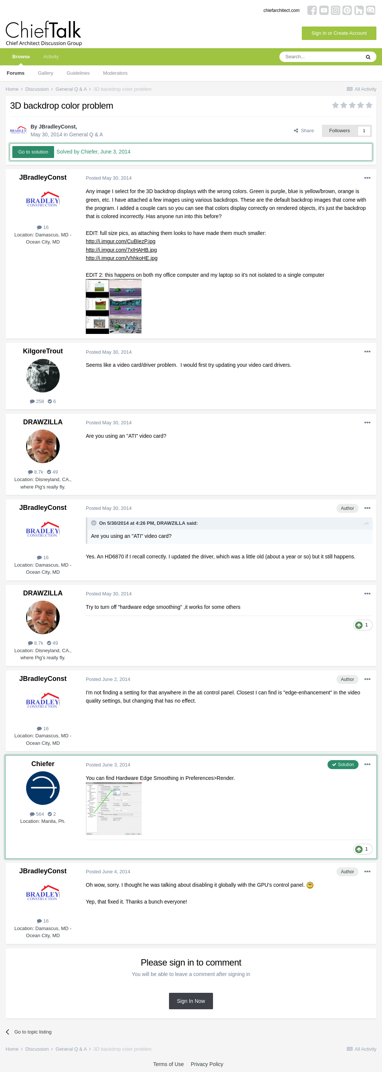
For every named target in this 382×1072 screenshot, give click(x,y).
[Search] (319, 57)
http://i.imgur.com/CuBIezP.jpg (121, 241)
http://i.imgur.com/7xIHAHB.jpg (121, 250)
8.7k (35, 472)
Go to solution (33, 152)
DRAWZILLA (43, 422)
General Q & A (86, 134)
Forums (16, 73)
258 (37, 401)
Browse (21, 59)
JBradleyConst (57, 127)
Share (304, 130)
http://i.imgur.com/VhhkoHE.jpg (121, 258)
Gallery (45, 73)
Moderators (115, 73)
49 (52, 472)
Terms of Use (168, 1064)
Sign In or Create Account (339, 33)
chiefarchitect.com (281, 10)
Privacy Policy (207, 1064)
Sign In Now (191, 1001)
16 (42, 227)
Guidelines (78, 73)
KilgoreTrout (43, 351)
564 (37, 814)
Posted (109, 178)
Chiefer (42, 764)
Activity (51, 56)
